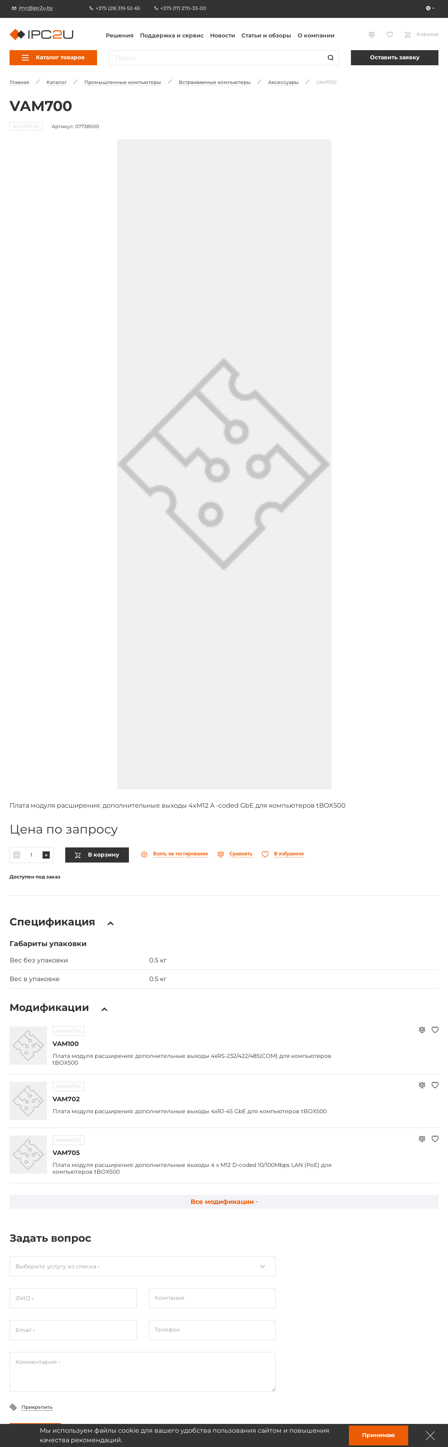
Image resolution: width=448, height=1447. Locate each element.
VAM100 (66, 1043)
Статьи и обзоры (266, 35)
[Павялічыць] (46, 854)
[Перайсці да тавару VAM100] (28, 1045)
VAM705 (66, 1152)
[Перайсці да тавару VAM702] (28, 1100)
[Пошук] (330, 57)
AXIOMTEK (68, 1031)
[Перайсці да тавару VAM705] (28, 1154)
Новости (222, 35)
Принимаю (378, 1435)
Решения (120, 35)
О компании (316, 35)
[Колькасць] (31, 854)
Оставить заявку (395, 57)
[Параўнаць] (235, 853)
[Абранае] (283, 853)
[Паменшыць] (16, 854)
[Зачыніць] (430, 1435)
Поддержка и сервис (172, 35)
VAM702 (66, 1098)
